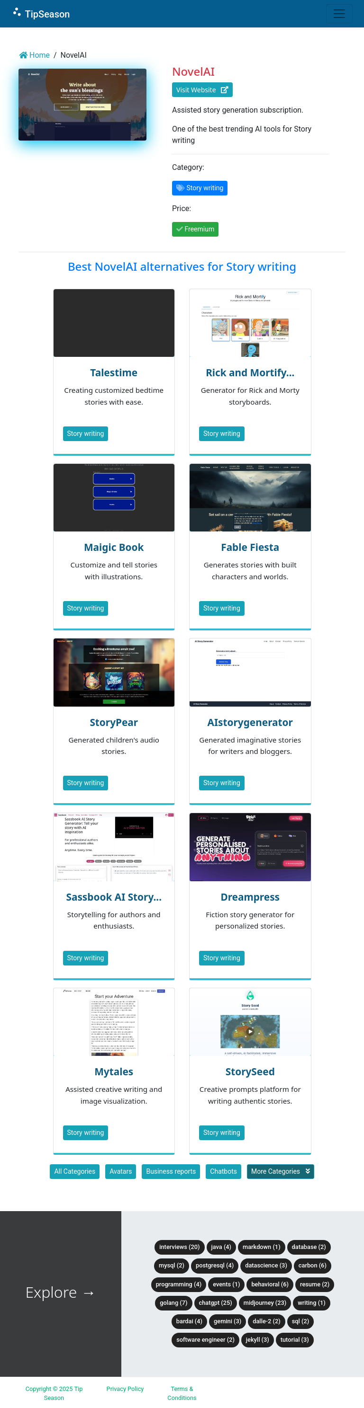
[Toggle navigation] (339, 13)
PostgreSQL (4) (215, 1265)
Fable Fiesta (250, 547)
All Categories (74, 1171)
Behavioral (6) (270, 1284)
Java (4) (221, 1246)
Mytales (113, 1071)
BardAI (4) (189, 1321)
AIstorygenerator (250, 722)
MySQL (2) (171, 1265)
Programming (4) (179, 1284)
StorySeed (250, 1071)
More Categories (280, 1171)
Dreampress (250, 896)
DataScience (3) (266, 1265)
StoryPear (114, 722)
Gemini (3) (227, 1321)
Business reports (171, 1171)
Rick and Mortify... (250, 372)
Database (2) (309, 1246)
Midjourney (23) (265, 1302)
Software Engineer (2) (205, 1339)
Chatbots (223, 1171)
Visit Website (202, 89)
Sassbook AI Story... (114, 896)
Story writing (85, 433)
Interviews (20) (179, 1246)
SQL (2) (300, 1321)
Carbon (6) (313, 1265)
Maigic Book (114, 547)
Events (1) (226, 1284)
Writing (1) (312, 1302)
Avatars (120, 1171)
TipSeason (40, 13)
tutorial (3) (295, 1339)
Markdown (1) (262, 1246)
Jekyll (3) (257, 1339)
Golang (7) (173, 1302)
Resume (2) (314, 1284)
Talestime (113, 372)
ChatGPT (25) (215, 1302)
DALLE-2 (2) (266, 1321)
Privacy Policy (125, 1388)
